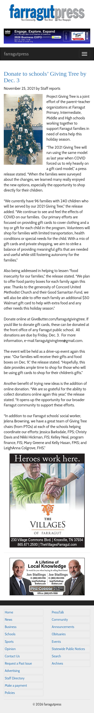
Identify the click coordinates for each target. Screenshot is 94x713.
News (8, 619)
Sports (9, 642)
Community (60, 619)
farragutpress (16, 54)
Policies (10, 693)
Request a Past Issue (18, 663)
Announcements (63, 627)
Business (10, 627)
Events (56, 642)
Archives (57, 663)
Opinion (10, 649)
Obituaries (59, 634)
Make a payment (16, 685)
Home (9, 612)
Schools (10, 634)
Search (56, 656)
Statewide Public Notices (68, 649)
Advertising (12, 671)
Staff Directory (15, 678)
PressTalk (58, 612)
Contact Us (12, 656)
